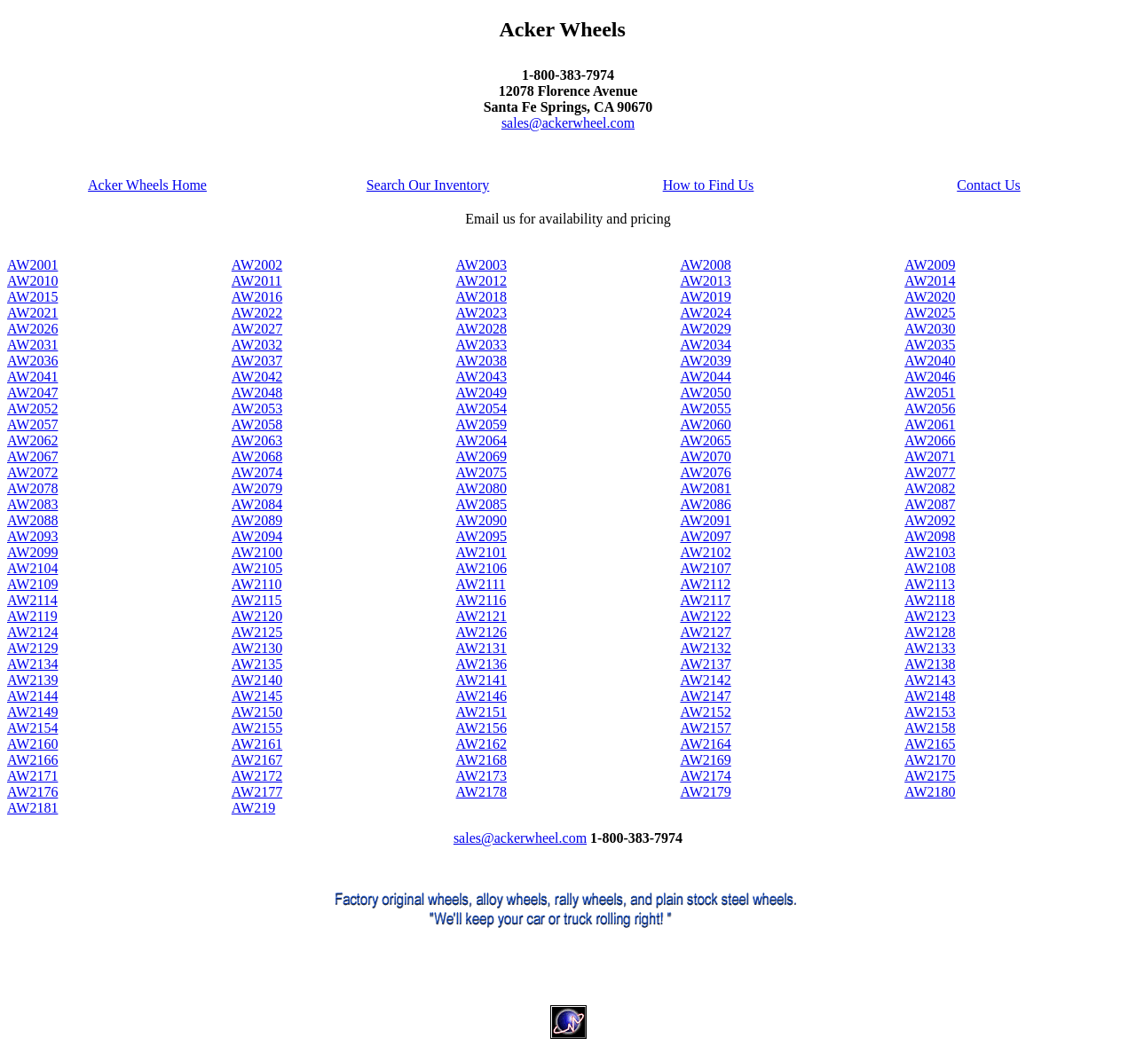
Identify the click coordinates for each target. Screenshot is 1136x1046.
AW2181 (32, 807)
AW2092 (929, 520)
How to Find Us (708, 185)
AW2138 (929, 664)
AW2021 (32, 312)
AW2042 (257, 376)
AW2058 (257, 424)
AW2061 (929, 424)
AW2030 (929, 328)
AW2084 (257, 504)
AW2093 (32, 536)
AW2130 (257, 648)
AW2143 (929, 680)
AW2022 (257, 312)
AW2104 (32, 568)
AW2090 (481, 520)
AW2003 (481, 264)
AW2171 (32, 775)
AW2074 (257, 472)
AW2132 (705, 648)
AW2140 (257, 680)
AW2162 (481, 743)
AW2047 (32, 392)
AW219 (253, 807)
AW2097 (705, 536)
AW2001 (32, 264)
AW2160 (32, 743)
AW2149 (32, 712)
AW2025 (929, 312)
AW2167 (257, 759)
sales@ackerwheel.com (568, 122)
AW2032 (257, 344)
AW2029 (705, 328)
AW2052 (32, 408)
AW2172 (257, 775)
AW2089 (257, 520)
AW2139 (32, 680)
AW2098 (929, 536)
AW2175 (929, 775)
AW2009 (929, 264)
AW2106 (481, 568)
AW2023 (481, 312)
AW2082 (929, 488)
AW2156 (481, 727)
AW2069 (481, 456)
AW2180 (929, 791)
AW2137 (705, 664)
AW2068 (257, 456)
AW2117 (705, 600)
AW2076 (705, 472)
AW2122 (705, 616)
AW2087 (929, 504)
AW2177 (257, 791)
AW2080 (481, 488)
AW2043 (481, 376)
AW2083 (32, 504)
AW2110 (257, 584)
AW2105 (257, 568)
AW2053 (257, 408)
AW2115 (257, 600)
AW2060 (705, 424)
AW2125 (257, 632)
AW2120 (257, 616)
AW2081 (705, 488)
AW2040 (929, 360)
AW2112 (705, 584)
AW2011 (257, 280)
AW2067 (32, 456)
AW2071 (929, 456)
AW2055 (705, 408)
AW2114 (32, 600)
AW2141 (481, 680)
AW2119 (32, 616)
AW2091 (705, 520)
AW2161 (257, 743)
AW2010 (32, 280)
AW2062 (32, 440)
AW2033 (481, 344)
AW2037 (257, 360)
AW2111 (481, 584)
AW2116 (481, 600)
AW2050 (705, 392)
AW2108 (929, 568)
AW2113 (929, 584)
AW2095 (481, 536)
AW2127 (705, 632)
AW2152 (705, 712)
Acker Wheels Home (147, 185)
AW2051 (929, 392)
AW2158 (929, 727)
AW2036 (32, 360)
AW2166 (32, 759)
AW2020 (929, 296)
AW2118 (929, 600)
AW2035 (929, 344)
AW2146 (481, 696)
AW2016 (257, 296)
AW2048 (257, 392)
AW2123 (929, 616)
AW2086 (705, 504)
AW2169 (705, 759)
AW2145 (257, 696)
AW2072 (32, 472)
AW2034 (705, 344)
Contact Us (989, 185)
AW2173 (481, 775)
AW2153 (929, 712)
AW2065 (705, 440)
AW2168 (481, 759)
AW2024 (705, 312)
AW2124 (32, 632)
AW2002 (257, 264)
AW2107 (705, 568)
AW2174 (705, 775)
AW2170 (929, 759)
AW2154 (32, 727)
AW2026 (32, 328)
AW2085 (481, 504)
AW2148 (929, 696)
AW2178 (481, 791)
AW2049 (481, 392)
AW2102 (705, 552)
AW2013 (705, 280)
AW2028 (481, 328)
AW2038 (481, 360)
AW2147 (705, 696)
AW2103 (929, 552)
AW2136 (481, 664)
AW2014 (929, 280)
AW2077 (929, 472)
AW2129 (32, 648)
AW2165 (929, 743)
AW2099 (32, 552)
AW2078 (32, 488)
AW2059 (481, 424)
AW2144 (32, 696)
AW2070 (705, 456)
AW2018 (481, 296)
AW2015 (32, 296)
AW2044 (705, 376)
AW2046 (929, 376)
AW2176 (32, 791)
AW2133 (929, 648)
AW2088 (32, 520)
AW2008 (705, 264)
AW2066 (929, 440)
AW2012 (481, 280)
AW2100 (257, 552)
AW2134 (32, 664)
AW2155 (257, 727)
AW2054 (481, 408)
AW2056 (929, 408)
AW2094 (257, 536)
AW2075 (481, 472)
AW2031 (32, 344)
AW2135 (257, 664)
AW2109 (32, 584)
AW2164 (705, 743)
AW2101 (481, 552)
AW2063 (257, 440)
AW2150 (257, 712)
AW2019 (705, 296)
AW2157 (705, 727)
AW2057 (32, 424)
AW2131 (481, 648)
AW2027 (257, 328)
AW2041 (32, 376)
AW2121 (481, 616)
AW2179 (705, 791)
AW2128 (929, 632)
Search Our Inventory (428, 185)
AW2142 (705, 680)
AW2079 (257, 488)
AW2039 (705, 360)
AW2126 (481, 632)
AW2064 (481, 440)
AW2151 (481, 712)
